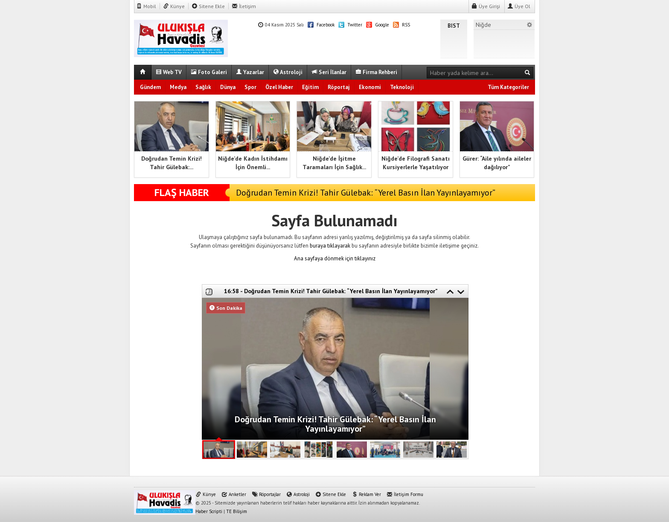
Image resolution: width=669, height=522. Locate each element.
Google (377, 25)
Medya (178, 87)
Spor (250, 87)
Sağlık (203, 87)
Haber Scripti (208, 511)
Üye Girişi (485, 6)
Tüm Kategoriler (508, 87)
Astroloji (288, 72)
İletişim (244, 6)
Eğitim (310, 87)
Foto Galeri (209, 72)
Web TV (169, 72)
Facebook (321, 25)
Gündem (150, 87)
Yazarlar (250, 72)
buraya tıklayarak (330, 245)
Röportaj (339, 87)
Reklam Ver (366, 494)
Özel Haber (279, 87)
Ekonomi (370, 87)
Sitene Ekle (208, 6)
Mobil (146, 6)
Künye (174, 6)
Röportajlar (266, 494)
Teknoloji (402, 87)
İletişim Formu (405, 494)
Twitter (350, 25)
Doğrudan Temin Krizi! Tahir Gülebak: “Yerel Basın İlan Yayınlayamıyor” (365, 192)
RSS (401, 25)
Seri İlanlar (328, 72)
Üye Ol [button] (518, 6)
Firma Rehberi (376, 72)
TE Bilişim (236, 511)
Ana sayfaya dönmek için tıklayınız (334, 258)
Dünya (228, 87)
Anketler (233, 494)
